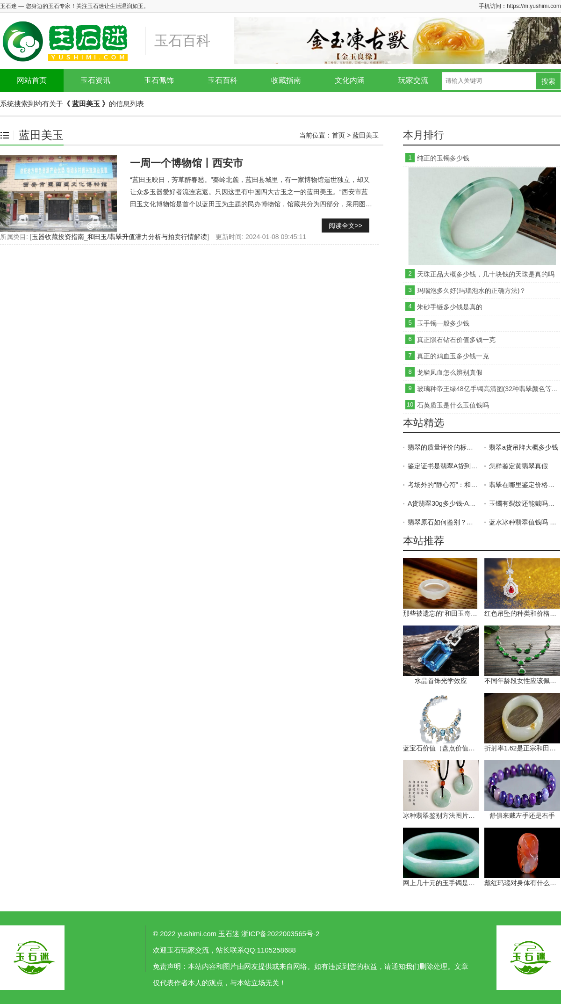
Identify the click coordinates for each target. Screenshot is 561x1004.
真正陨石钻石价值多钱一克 (456, 339)
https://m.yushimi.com (534, 6)
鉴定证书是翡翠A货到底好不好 (443, 466)
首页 (338, 135)
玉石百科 (222, 80)
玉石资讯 (95, 80)
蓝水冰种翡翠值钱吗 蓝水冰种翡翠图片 (524, 522)
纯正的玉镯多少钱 (443, 158)
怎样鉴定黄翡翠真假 (518, 466)
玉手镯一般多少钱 (443, 323)
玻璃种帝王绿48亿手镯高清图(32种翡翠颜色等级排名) (488, 389)
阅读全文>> (345, 225)
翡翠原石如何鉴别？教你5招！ (443, 522)
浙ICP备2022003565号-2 (280, 934)
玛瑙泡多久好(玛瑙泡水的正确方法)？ (471, 290)
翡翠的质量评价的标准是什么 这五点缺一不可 (443, 447)
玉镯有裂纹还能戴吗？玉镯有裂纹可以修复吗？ (524, 503)
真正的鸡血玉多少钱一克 (453, 356)
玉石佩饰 (159, 80)
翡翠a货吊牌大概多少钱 (523, 447)
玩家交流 (413, 80)
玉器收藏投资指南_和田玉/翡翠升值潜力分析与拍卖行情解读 (120, 236)
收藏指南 (286, 80)
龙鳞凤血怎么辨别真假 (449, 372)
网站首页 (32, 80)
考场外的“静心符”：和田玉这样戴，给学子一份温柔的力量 (443, 484)
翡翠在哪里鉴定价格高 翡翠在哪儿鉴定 (524, 484)
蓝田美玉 (365, 135)
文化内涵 (350, 80)
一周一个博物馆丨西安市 (186, 163)
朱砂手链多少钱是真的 (449, 307)
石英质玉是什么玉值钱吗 (453, 405)
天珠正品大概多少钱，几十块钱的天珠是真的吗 (485, 274)
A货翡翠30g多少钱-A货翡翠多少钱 (443, 503)
